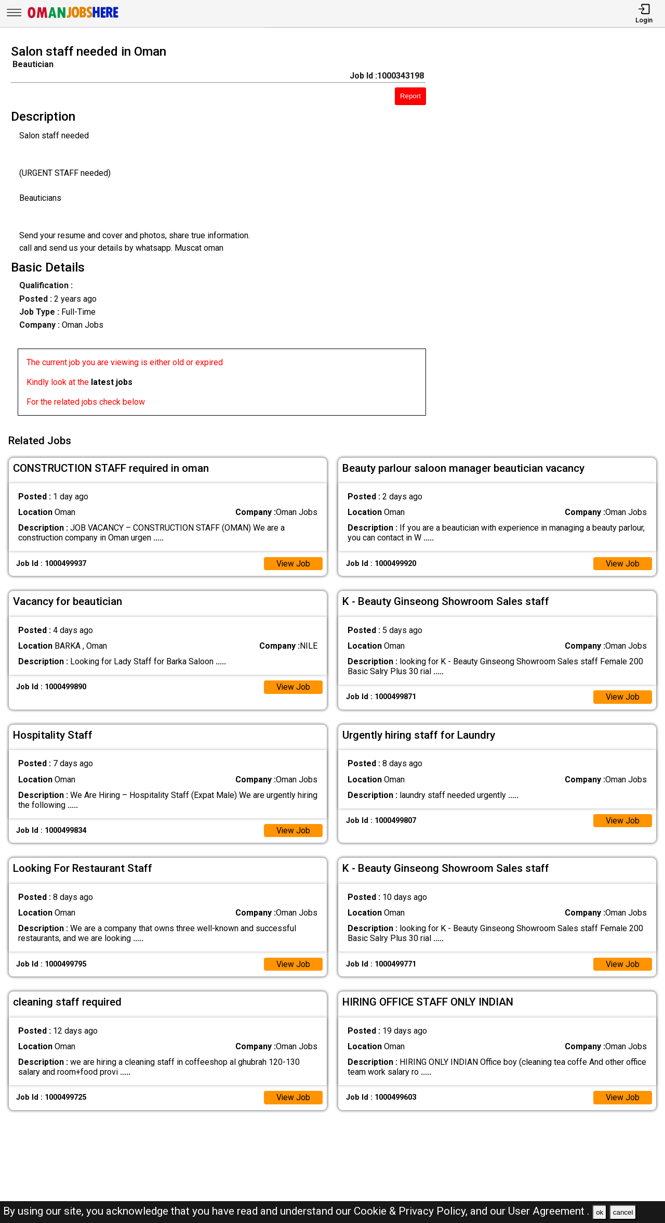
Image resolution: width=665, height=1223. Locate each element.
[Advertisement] (554, 233)
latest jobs (111, 382)
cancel (623, 1212)
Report (410, 96)
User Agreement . (549, 1211)
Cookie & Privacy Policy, (412, 1211)
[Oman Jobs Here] (73, 18)
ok (599, 1212)
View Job (293, 562)
